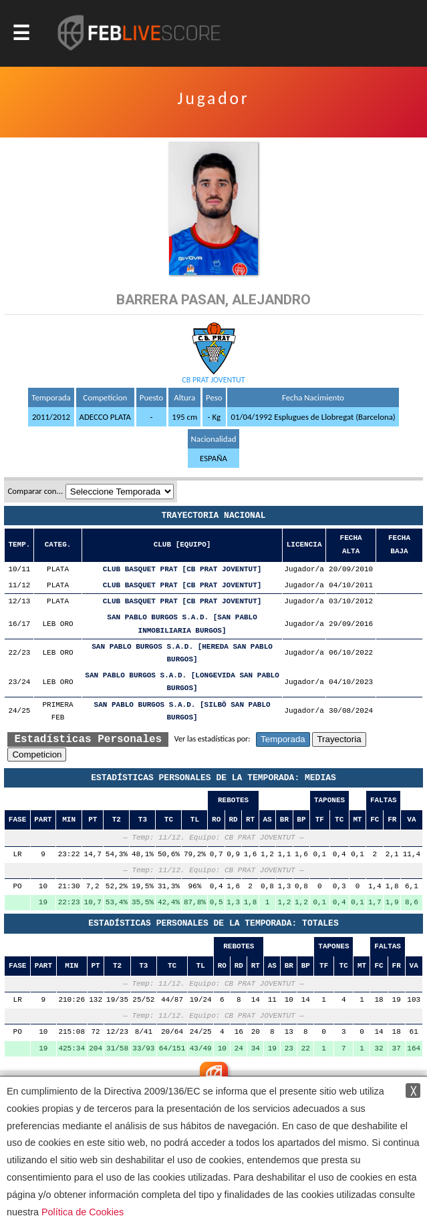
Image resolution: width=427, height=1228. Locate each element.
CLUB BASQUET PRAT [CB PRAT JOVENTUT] (182, 570)
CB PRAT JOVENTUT (213, 379)
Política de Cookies (82, 1212)
